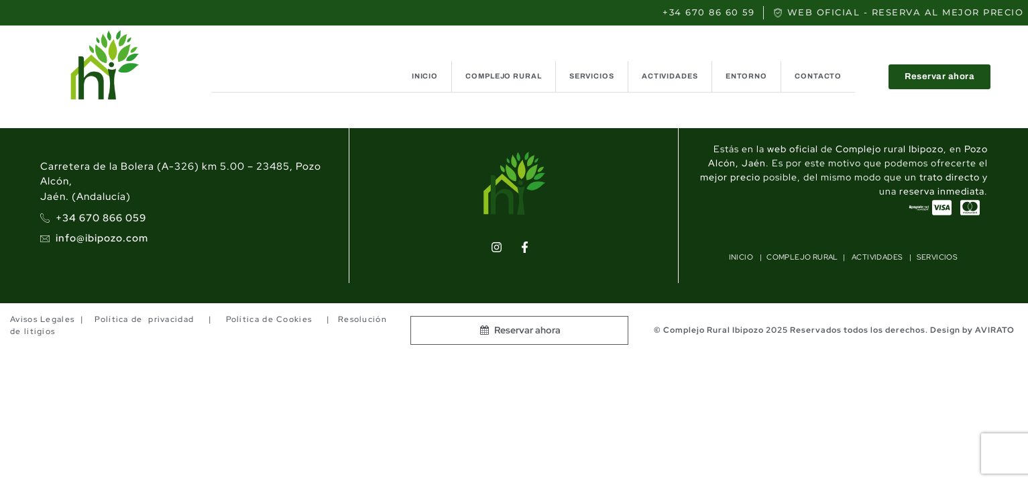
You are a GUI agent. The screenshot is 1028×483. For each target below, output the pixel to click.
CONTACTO (818, 76)
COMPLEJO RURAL (503, 76)
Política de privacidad (144, 319)
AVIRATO (995, 330)
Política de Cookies (269, 319)
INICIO (425, 76)
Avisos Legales (42, 319)
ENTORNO (746, 76)
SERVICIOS (591, 76)
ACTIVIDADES (670, 76)
